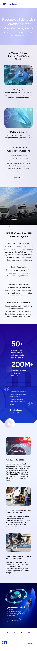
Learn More (18, 177)
